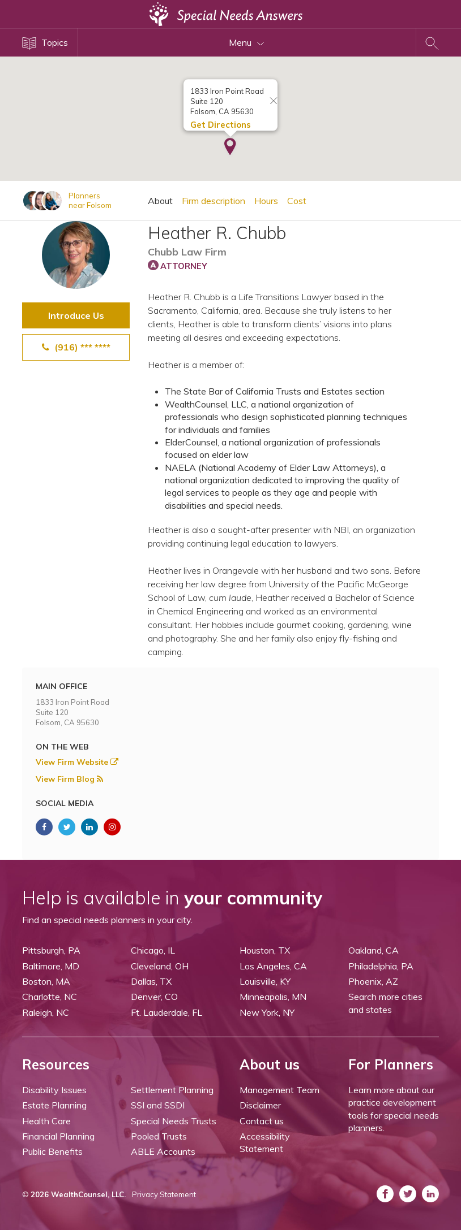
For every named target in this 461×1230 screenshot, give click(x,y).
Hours (266, 200)
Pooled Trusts (159, 1136)
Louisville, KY (265, 981)
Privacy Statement (164, 1194)
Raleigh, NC (45, 1012)
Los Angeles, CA (273, 966)
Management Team (279, 1089)
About (160, 200)
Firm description (213, 200)
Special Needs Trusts (173, 1121)
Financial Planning (58, 1136)
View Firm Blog (69, 779)
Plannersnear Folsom (90, 200)
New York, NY (267, 1012)
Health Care (46, 1121)
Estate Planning (54, 1105)
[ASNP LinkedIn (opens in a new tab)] (89, 826)
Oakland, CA (373, 950)
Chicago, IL (153, 950)
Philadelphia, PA (380, 966)
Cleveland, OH (160, 966)
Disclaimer (260, 1105)
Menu (246, 42)
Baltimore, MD (50, 966)
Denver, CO (154, 996)
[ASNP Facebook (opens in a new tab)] (44, 826)
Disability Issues (54, 1089)
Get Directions (220, 117)
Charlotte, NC (49, 996)
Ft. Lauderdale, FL (166, 1012)
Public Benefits (52, 1151)
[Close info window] (274, 94)
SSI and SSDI (158, 1105)
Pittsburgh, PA (51, 950)
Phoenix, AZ (373, 981)
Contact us (262, 1121)
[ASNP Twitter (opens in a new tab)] (66, 826)
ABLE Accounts (163, 1151)
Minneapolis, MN (273, 996)
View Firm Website (77, 762)
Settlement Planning (172, 1089)
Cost (296, 200)
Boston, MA (46, 981)
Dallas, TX (151, 981)
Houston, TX (265, 950)
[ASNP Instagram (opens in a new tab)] (112, 826)
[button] (230, 140)
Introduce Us (76, 315)
